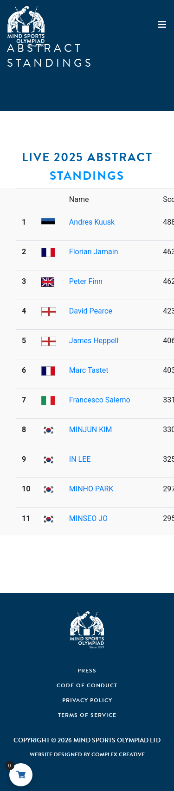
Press (87, 670)
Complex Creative (118, 754)
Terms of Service (87, 715)
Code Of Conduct (87, 685)
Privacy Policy (87, 700)
